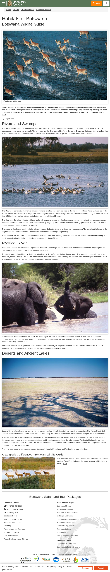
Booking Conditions (11, 532)
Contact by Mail (12, 513)
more (65, 464)
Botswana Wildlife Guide (66, 544)
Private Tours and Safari (68, 554)
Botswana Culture (64, 529)
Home (8, 10)
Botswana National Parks (66, 522)
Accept (101, 568)
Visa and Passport (11, 536)
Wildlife (16, 10)
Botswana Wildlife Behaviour (68, 519)
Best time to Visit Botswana (67, 513)
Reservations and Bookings (14, 529)
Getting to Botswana (65, 516)
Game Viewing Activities (66, 526)
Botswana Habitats (43, 10)
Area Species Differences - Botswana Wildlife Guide (32, 454)
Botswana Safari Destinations (68, 547)
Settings (85, 568)
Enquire (97, 3)
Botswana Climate (64, 506)
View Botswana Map (65, 509)
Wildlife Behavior (27, 10)
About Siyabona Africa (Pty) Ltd (16, 539)
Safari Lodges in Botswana (67, 536)
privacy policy (56, 566)
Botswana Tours (63, 532)
